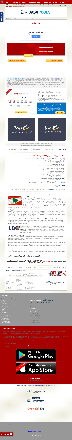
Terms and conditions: (8, 328)
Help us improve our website (8, 305)
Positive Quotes (5, 318)
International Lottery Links (35, 431)
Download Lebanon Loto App (8, 299)
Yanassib (3, 313)
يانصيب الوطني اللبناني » (34, 2)
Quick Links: (4, 295)
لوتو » (8, 2)
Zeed (2, 309)
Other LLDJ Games (6, 315)
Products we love (5, 321)
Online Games (4, 316)
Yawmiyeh (3, 308)
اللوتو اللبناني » (16, 2)
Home (2, 300)
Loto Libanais (4, 310)
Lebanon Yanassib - (41, 300)
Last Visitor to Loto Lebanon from (36, 385)
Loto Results (4, 312)
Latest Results (33, 305)
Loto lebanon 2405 (6, 322)
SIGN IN (36, 36)
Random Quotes (5, 319)
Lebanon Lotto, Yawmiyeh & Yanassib (27, 345)
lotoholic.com (17, 425)
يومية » (24, 2)
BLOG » (62, 2)
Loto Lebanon (4, 306)
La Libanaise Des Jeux (47, 4)
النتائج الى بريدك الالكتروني (51, 2)
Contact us (4, 303)
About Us (3, 302)
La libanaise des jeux (58, 78)
